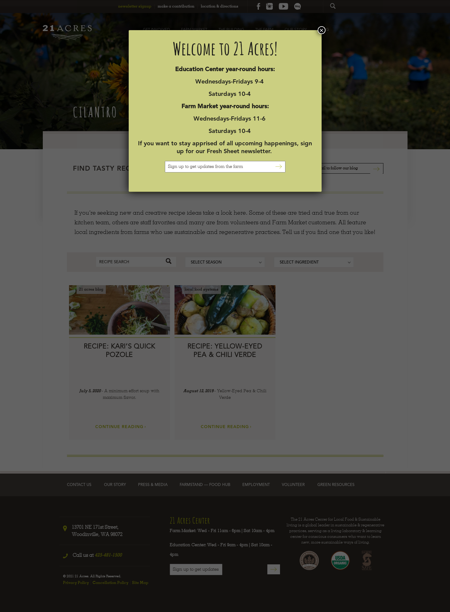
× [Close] (321, 30)
